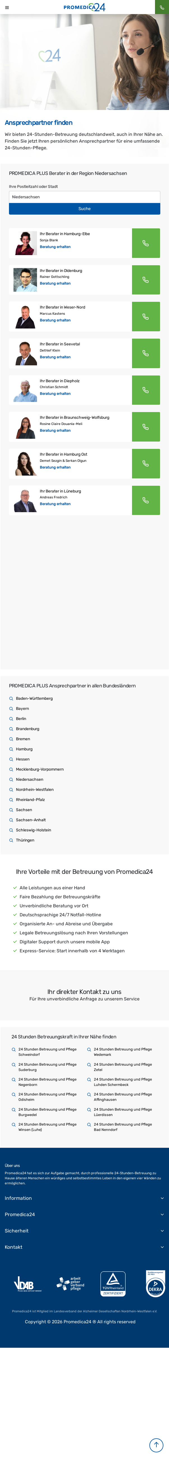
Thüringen (25, 840)
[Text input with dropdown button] (84, 197)
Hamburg (24, 749)
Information (18, 1198)
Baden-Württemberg (34, 698)
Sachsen (24, 809)
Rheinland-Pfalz (30, 799)
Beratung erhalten (55, 247)
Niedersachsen (29, 779)
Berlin (21, 718)
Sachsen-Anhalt (31, 820)
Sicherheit (17, 1231)
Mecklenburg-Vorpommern (40, 769)
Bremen (23, 739)
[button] (156, 1445)
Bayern (22, 708)
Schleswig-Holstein (33, 830)
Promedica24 (20, 1214)
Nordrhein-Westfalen (35, 789)
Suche (84, 208)
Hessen (22, 759)
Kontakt (13, 1247)
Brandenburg (27, 728)
